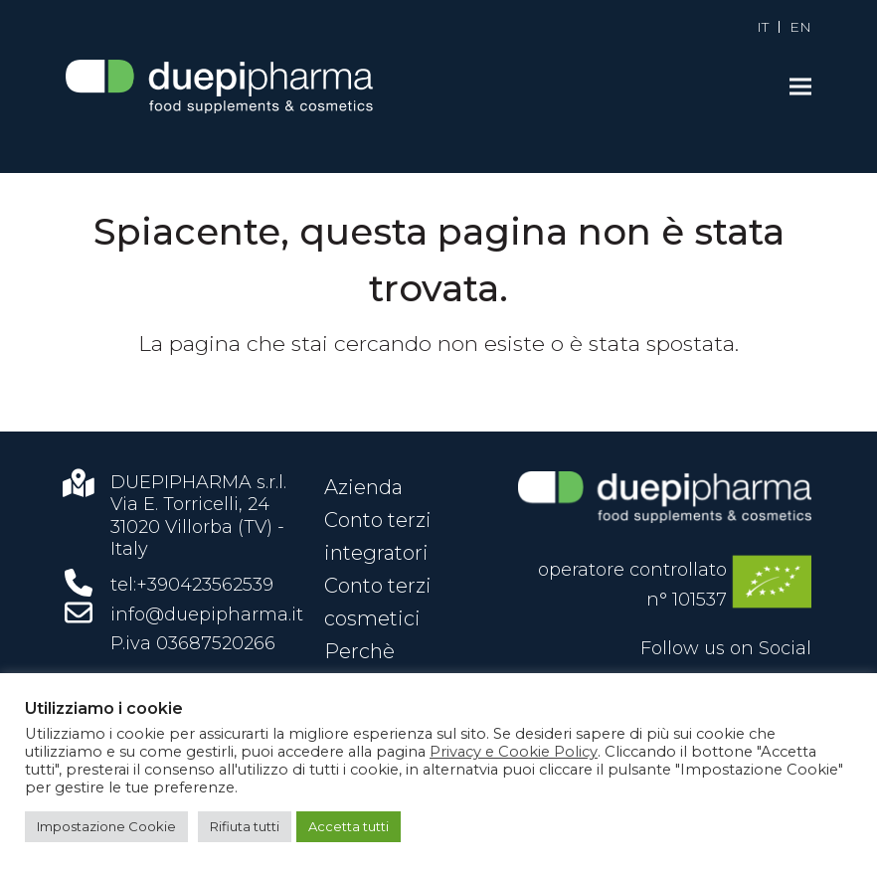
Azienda (363, 487)
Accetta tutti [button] (348, 826)
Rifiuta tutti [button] (244, 826)
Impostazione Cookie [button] (106, 826)
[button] (800, 87)
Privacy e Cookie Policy (514, 752)
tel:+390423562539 (191, 585)
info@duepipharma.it (206, 614)
